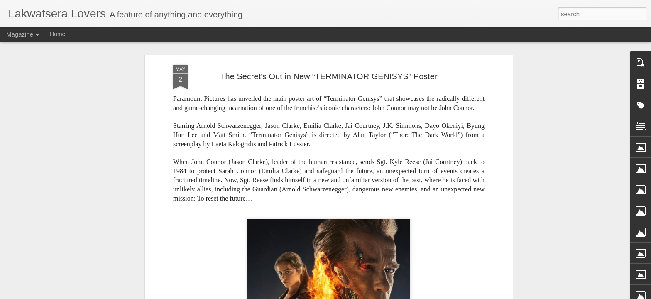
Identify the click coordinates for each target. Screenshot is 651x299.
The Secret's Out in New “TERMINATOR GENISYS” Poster (328, 76)
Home (57, 34)
